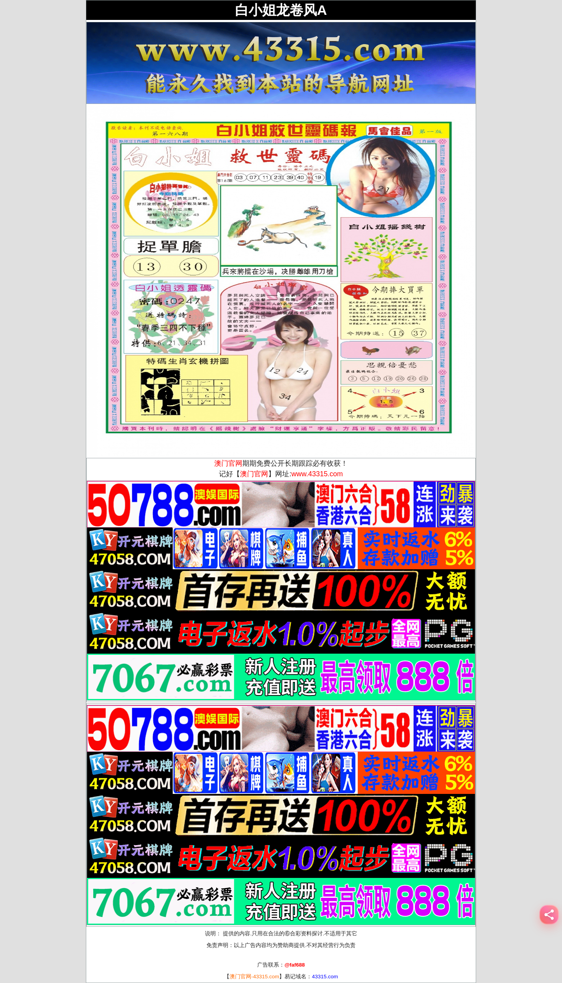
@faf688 (295, 965)
